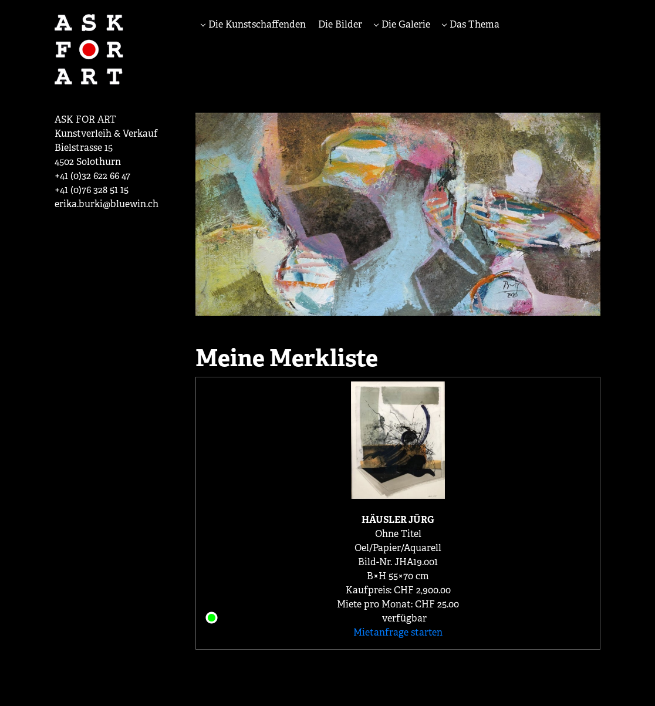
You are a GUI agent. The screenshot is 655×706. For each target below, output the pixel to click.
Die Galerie (404, 24)
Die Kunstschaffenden (256, 24)
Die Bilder (340, 24)
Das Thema (473, 24)
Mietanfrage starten (398, 632)
